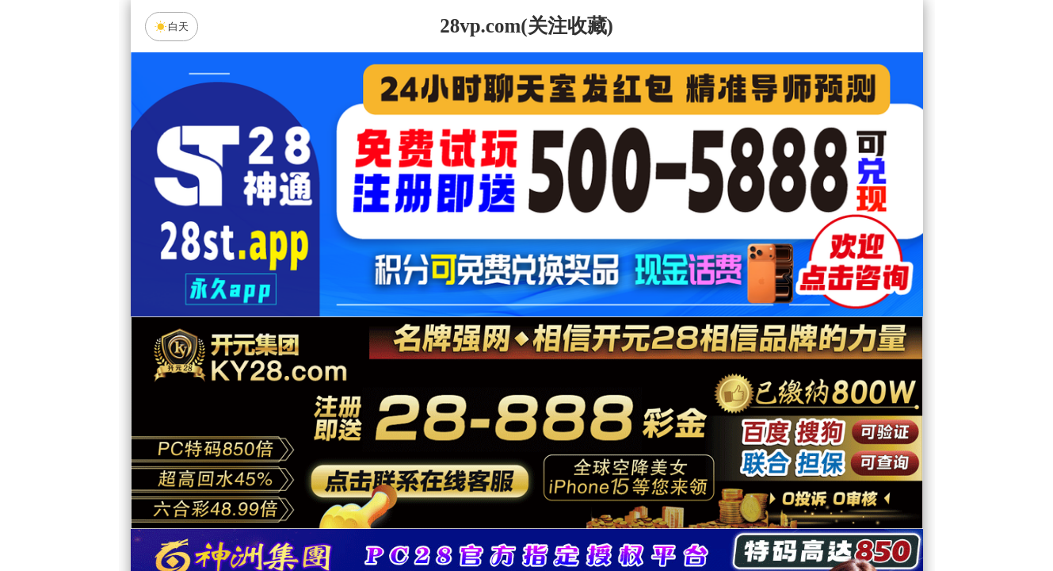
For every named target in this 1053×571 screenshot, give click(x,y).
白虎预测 (393, 434)
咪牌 (637, 322)
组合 (375, 518)
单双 (677, 518)
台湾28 (577, 392)
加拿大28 (376, 392)
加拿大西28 (476, 392)
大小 (576, 518)
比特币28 (677, 392)
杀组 (476, 518)
